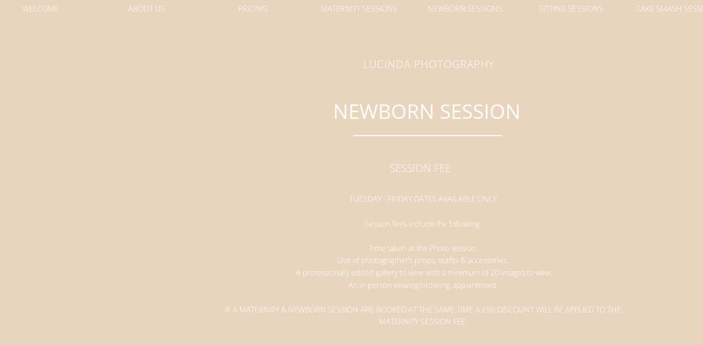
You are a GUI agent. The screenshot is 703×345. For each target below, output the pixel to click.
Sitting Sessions (571, 8)
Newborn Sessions (465, 8)
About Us (146, 8)
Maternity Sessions (359, 8)
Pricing (253, 8)
